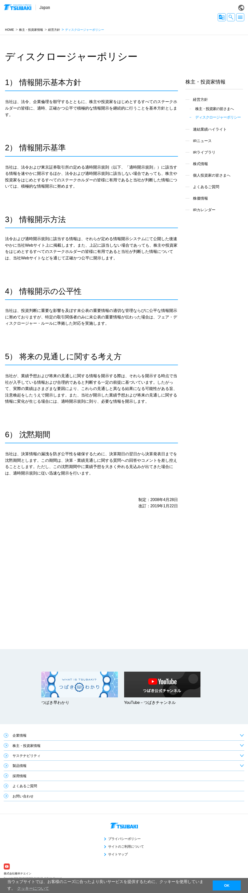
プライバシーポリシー (124, 839)
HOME (9, 30)
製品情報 (20, 766)
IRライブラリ (204, 152)
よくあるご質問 (206, 187)
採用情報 (20, 776)
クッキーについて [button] (33, 888)
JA (222, 17)
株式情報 (200, 164)
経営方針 (54, 30)
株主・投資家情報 (31, 30)
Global (241, 8)
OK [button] (226, 885)
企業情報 (20, 735)
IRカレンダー (204, 210)
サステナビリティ (27, 756)
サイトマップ (118, 854)
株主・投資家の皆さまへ (214, 109)
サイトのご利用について (126, 846)
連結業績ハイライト (210, 129)
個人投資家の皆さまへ (211, 175)
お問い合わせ (23, 796)
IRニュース (202, 141)
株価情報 (200, 198)
